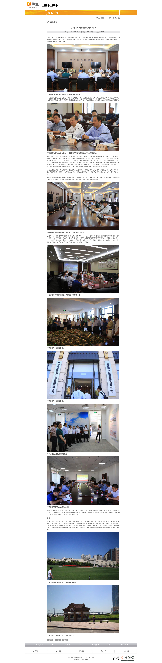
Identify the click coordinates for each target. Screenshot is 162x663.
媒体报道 (117, 18)
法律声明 (126, 651)
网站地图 (81, 651)
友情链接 (58, 651)
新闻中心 (111, 18)
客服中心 (103, 651)
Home (106, 18)
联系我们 (36, 651)
